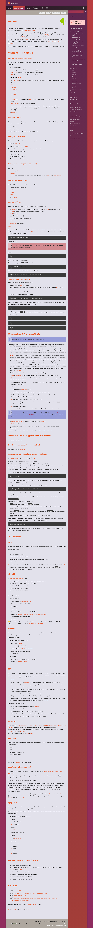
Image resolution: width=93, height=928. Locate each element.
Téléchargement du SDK (20, 899)
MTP (27, 737)
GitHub (17, 213)
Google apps (50, 41)
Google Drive (14, 89)
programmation (56, 12)
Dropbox (13, 87)
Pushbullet (14, 92)
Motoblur (12, 43)
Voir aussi (72, 92)
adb (34, 460)
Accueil (9, 8)
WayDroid (12, 357)
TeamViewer (13, 223)
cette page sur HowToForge (32, 375)
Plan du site (73, 111)
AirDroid (13, 94)
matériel (48, 12)
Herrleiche (29, 908)
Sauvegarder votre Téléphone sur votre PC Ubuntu (76, 64)
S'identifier (72, 16)
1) (18, 80)
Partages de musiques (76, 39)
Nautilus (46, 704)
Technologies (73, 68)
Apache (27, 39)
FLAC (21, 873)
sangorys (35, 908)
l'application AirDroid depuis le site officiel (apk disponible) (32, 618)
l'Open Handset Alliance (29, 30)
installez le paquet (13, 735)
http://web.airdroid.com (27, 605)
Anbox (11, 349)
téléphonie (41, 12)
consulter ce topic (24, 801)
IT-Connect (43, 423)
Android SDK (22, 451)
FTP (12, 84)
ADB (12, 74)
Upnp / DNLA (24, 146)
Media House (17, 842)
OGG (12, 873)
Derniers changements (75, 107)
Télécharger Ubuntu (75, 138)
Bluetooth (14, 112)
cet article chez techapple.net (44, 432)
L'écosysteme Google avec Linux (20, 904)
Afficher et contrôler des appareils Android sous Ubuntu (77, 55)
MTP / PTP (14, 72)
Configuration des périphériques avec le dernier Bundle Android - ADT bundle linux (36, 902)
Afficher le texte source (75, 119)
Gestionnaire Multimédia (76, 109)
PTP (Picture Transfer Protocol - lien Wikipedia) (28, 729)
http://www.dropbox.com (28, 652)
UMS (12, 70)
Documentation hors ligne (76, 135)
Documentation (19, 8)
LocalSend (15, 80)
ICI (19, 430)
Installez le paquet (14, 460)
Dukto (14, 97)
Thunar (61, 797)
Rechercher (85, 11)
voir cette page (58, 175)
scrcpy (47, 209)
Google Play (46, 35)
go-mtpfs (22, 735)
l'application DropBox (23, 665)
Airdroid (12, 192)
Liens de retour (73, 125)
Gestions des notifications (77, 45)
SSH (43, 229)
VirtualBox (24, 391)
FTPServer (27, 686)
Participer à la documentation (77, 133)
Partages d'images (75, 37)
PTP (32, 737)
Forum (29, 8)
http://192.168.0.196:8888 (36, 627)
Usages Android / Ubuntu (76, 31)
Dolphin (10, 801)
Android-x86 (14, 423)
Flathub (27, 913)
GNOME (12, 211)
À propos (36, 8)
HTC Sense (59, 41)
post (61, 686)
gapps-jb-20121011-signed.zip (32, 416)
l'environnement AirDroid (16, 582)
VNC (32, 231)
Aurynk (13, 209)
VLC (14, 833)
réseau (20, 77)
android (63, 12)
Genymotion (14, 379)
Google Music (17, 143)
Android (49, 175)
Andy (12, 425)
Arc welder (18, 377)
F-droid (23, 36)
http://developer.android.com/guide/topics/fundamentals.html (30, 897)
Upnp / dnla (74, 87)
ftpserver (13, 683)
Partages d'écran (75, 47)
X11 (57, 287)
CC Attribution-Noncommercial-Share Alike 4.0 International (56, 924)
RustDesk (12, 220)
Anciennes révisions (74, 123)
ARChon (12, 377)
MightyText (14, 197)
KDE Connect (14, 103)
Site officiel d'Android (19, 894)
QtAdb (13, 99)
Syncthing (13, 106)
